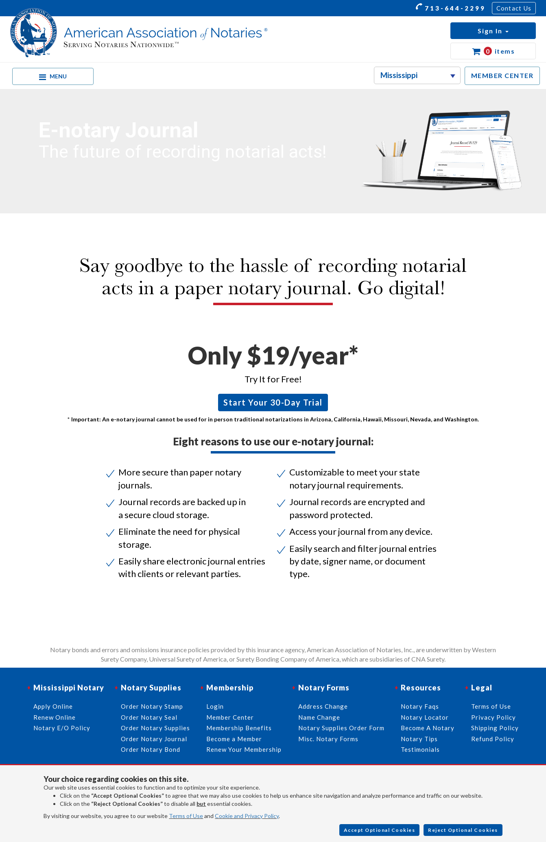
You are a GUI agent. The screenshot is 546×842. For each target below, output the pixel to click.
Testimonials (420, 749)
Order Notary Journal (154, 738)
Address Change (323, 706)
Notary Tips (419, 738)
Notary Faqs (420, 706)
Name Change (319, 717)
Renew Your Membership (244, 749)
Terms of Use (186, 815)
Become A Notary (427, 727)
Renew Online (54, 717)
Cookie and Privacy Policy (247, 815)
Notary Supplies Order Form (341, 727)
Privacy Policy (493, 717)
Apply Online (53, 706)
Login (215, 706)
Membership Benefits (239, 727)
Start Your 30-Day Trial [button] (273, 402)
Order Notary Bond (150, 749)
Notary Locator (425, 717)
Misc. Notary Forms (328, 738)
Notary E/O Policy (61, 727)
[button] (493, 30)
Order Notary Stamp (152, 706)
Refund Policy (492, 738)
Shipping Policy (495, 727)
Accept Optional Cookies (379, 830)
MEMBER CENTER (502, 75)
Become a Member (234, 738)
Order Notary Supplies (155, 727)
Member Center (230, 717)
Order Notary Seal (149, 717)
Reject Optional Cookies (463, 830)
